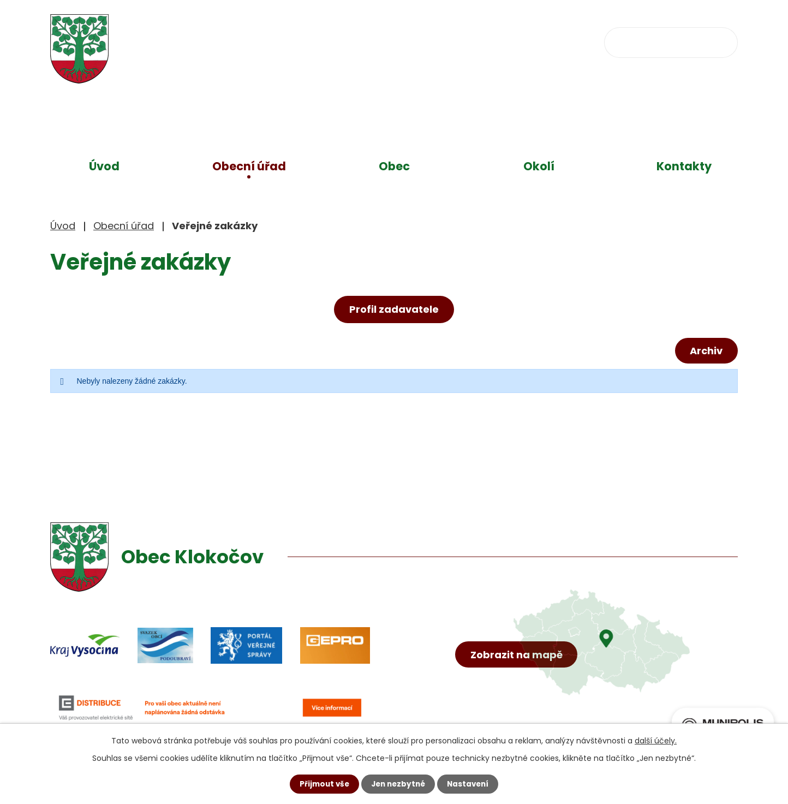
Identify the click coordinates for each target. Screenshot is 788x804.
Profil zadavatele (394, 309)
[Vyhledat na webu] (671, 42)
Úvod (104, 166)
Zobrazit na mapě (518, 668)
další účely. (656, 740)
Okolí (538, 166)
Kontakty (684, 166)
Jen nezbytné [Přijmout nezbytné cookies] (398, 783)
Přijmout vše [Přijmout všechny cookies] (322, 783)
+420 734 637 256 (370, 41)
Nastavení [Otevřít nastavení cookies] (470, 783)
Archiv (704, 351)
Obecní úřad (249, 166)
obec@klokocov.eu (499, 41)
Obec (394, 166)
